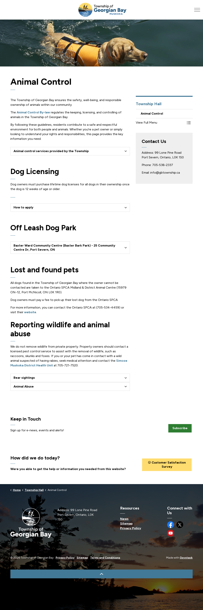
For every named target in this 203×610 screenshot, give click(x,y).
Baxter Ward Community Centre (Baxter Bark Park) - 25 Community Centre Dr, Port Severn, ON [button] (64, 247)
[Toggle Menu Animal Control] (189, 122)
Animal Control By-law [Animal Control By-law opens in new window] (33, 112)
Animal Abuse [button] (24, 386)
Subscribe (180, 428)
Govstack (186, 557)
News (124, 519)
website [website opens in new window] (30, 312)
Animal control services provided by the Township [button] (51, 151)
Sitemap (126, 523)
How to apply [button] (23, 207)
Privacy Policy (130, 528)
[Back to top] (101, 574)
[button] (160, 122)
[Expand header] (197, 10)
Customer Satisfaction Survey (166, 465)
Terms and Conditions (105, 557)
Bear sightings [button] (24, 377)
